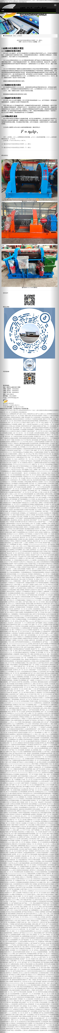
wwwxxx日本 (9, 715)
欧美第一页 (15, 854)
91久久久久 (45, 946)
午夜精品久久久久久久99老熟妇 (24, 629)
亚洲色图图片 (30, 429)
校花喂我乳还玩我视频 (49, 842)
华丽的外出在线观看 (21, 541)
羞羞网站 (11, 549)
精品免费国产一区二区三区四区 (37, 593)
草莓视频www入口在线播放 (14, 565)
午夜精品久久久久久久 (29, 476)
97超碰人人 (42, 638)
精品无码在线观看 (17, 473)
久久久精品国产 (28, 495)
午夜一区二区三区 (32, 856)
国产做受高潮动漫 (32, 826)
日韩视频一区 (27, 516)
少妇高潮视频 (42, 776)
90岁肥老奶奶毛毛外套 (44, 657)
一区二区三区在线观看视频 (14, 475)
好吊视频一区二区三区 (44, 652)
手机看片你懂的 (34, 701)
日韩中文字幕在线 (11, 802)
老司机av (36, 950)
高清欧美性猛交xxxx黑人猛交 (12, 920)
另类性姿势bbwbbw (27, 793)
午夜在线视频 (37, 887)
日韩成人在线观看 (48, 623)
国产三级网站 (20, 694)
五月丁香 (28, 570)
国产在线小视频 (45, 967)
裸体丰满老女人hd (12, 821)
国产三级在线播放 (33, 1011)
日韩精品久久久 (45, 609)
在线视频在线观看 (16, 934)
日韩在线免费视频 (40, 441)
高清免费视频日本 (37, 642)
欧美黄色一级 (48, 840)
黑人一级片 (47, 983)
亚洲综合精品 (43, 845)
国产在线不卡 (49, 612)
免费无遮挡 (10, 485)
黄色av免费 (13, 778)
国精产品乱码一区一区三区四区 (15, 415)
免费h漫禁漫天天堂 (21, 457)
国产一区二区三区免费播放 (49, 1018)
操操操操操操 (43, 950)
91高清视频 (10, 671)
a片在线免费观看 (9, 661)
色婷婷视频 (49, 912)
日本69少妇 (20, 640)
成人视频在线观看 (12, 999)
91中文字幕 (9, 917)
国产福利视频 (44, 633)
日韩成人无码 (12, 529)
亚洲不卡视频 (11, 440)
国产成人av (29, 788)
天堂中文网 (26, 737)
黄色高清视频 (24, 497)
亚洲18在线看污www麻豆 (47, 724)
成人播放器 (47, 485)
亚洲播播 (49, 414)
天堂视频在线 (18, 894)
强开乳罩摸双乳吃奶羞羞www (11, 461)
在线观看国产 (20, 778)
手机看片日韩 (34, 959)
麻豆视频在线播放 (22, 945)
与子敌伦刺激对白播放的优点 (45, 563)
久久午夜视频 (33, 466)
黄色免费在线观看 (19, 509)
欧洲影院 (30, 744)
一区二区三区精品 (46, 647)
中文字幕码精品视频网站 (42, 582)
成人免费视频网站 (34, 910)
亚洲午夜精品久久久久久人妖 (24, 878)
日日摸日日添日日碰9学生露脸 (41, 779)
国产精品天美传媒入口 (30, 692)
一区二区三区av (48, 828)
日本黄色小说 (47, 586)
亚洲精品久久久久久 (12, 534)
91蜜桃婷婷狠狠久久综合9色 (13, 523)
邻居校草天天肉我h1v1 (38, 697)
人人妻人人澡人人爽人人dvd (18, 546)
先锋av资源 (19, 986)
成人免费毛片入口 (35, 866)
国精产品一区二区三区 (50, 966)
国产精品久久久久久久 (14, 758)
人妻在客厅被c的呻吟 (32, 424)
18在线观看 (15, 687)
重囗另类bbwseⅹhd (33, 945)
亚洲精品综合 (45, 920)
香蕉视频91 (40, 814)
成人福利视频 (21, 746)
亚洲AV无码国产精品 (45, 551)
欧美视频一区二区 (26, 727)
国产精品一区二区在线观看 (48, 426)
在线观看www (42, 936)
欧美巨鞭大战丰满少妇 (21, 521)
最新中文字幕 (47, 419)
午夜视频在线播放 (36, 818)
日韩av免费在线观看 (16, 720)
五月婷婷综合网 (15, 513)
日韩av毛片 (26, 765)
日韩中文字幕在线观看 (33, 708)
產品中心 (17, 405)
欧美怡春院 (24, 858)
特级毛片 (24, 920)
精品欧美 (10, 623)
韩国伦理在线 (14, 579)
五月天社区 (31, 988)
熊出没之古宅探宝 (11, 878)
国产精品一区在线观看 (48, 495)
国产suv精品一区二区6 (31, 713)
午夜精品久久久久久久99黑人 (34, 600)
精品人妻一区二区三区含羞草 (14, 851)
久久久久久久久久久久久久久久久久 (38, 889)
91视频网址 (15, 891)
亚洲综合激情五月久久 (43, 438)
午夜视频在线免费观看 (16, 476)
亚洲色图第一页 (42, 595)
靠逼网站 (31, 539)
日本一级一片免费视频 (27, 657)
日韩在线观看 (29, 798)
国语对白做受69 (35, 546)
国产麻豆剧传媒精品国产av (38, 755)
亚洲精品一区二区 (37, 842)
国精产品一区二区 (9, 757)
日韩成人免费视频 (9, 607)
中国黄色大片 (12, 582)
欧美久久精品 (45, 851)
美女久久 (16, 805)
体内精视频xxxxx (39, 732)
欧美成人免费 (41, 475)
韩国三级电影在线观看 (28, 577)
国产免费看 (16, 428)
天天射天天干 (35, 922)
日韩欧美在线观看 (20, 603)
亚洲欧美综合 (38, 703)
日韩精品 (21, 717)
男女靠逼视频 (11, 684)
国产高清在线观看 (41, 476)
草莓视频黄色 (10, 617)
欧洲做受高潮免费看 (43, 428)
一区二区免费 (21, 478)
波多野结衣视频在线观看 (11, 438)
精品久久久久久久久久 (35, 772)
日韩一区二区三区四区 (39, 602)
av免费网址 (43, 995)
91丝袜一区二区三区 (27, 779)
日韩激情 (32, 485)
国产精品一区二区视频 (41, 457)
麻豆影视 (26, 520)
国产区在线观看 (41, 769)
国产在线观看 (45, 939)
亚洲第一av (46, 744)
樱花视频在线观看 (25, 443)
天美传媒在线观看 (48, 502)
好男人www (49, 635)
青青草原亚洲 (25, 426)
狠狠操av (28, 842)
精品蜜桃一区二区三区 (44, 466)
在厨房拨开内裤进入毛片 (23, 455)
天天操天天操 (33, 694)
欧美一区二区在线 (28, 880)
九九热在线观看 (49, 536)
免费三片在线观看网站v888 (21, 485)
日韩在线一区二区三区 (40, 616)
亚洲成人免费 (28, 640)
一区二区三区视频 (11, 710)
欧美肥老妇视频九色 (36, 946)
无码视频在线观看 (20, 607)
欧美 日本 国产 (45, 722)
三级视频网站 (14, 614)
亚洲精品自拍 (46, 818)
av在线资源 (11, 1011)
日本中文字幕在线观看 (34, 859)
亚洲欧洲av (37, 739)
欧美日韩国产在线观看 (39, 880)
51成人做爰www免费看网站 (15, 677)
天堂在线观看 (25, 626)
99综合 (25, 414)
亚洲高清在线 (20, 997)
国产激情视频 (34, 628)
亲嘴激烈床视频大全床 (9, 636)
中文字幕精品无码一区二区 (26, 950)
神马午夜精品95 (49, 823)
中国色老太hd (25, 502)
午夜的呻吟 (31, 605)
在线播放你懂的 (8, 866)
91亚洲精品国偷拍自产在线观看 (21, 649)
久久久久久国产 (19, 713)
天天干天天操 (38, 542)
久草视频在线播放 (20, 600)
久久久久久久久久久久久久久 (43, 471)
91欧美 (36, 748)
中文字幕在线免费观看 (44, 553)
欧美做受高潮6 (34, 443)
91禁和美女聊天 (30, 623)
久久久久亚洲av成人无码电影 (12, 426)
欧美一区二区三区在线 (42, 929)
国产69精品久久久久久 (22, 886)
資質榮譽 (4, 27)
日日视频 (46, 515)
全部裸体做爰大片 (27, 734)
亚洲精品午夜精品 (9, 541)
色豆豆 (36, 657)
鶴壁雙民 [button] (5, 31)
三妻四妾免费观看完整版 (29, 736)
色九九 (47, 811)
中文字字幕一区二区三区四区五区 (13, 675)
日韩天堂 (24, 767)
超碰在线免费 (31, 873)
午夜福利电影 (37, 417)
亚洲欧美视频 (16, 790)
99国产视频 (39, 948)
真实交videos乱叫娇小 (48, 570)
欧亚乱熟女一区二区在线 (36, 807)
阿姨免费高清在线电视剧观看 (44, 938)
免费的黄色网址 (15, 964)
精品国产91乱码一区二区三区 (39, 555)
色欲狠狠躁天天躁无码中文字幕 (17, 887)
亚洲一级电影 (27, 753)
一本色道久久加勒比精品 (48, 859)
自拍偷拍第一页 (32, 1004)
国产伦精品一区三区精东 (14, 690)
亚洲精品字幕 (37, 797)
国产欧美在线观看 (37, 415)
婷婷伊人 (47, 433)
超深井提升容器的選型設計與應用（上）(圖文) (18, 144)
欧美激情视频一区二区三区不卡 (12, 504)
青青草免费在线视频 (49, 964)
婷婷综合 (15, 419)
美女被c (25, 819)
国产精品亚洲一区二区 (10, 553)
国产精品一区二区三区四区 (45, 849)
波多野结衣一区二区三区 (21, 609)
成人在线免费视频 (25, 536)
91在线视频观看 (47, 659)
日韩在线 (39, 508)
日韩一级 (22, 428)
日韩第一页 (47, 534)
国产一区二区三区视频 (43, 838)
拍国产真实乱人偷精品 (24, 555)
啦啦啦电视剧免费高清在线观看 (32, 448)
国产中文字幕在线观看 (32, 645)
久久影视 (32, 502)
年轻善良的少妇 (35, 812)
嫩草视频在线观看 (14, 708)
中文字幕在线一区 (31, 579)
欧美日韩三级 (10, 596)
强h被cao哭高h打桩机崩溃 (23, 818)
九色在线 (46, 455)
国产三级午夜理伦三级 (48, 933)
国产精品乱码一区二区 (37, 596)
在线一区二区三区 (27, 668)
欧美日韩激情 (18, 421)
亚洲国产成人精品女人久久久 (29, 974)
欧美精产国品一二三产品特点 (22, 450)
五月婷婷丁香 (48, 504)
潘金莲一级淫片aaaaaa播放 (16, 1007)
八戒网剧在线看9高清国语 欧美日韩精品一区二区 (25, 760)
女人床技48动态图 (38, 899)
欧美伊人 (38, 529)
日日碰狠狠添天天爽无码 (29, 591)
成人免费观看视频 (25, 936)
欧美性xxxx (11, 626)
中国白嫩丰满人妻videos (42, 997)
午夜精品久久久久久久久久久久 (25, 511)
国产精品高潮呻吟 (48, 906)
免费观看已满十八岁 (46, 488)
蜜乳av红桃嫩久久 (30, 875)
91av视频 (49, 617)
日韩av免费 (17, 584)
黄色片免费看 (37, 468)
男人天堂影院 (28, 797)
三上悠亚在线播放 (40, 569)
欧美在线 (43, 825)
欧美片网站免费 (14, 1006)
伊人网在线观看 (24, 488)
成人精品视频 (21, 1018)
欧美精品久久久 (46, 670)
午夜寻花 (17, 626)
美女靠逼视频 (32, 508)
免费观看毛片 (9, 577)
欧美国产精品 (42, 1011)
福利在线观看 (37, 798)
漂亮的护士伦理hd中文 (19, 562)
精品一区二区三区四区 (30, 865)
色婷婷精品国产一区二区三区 (11, 488)
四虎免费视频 (35, 753)
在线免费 (43, 527)
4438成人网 (46, 492)
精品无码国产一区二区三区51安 (36, 431)
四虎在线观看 (29, 771)
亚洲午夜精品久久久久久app (18, 788)
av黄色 (44, 469)
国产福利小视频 (27, 602)
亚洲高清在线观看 (37, 751)
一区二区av (31, 459)
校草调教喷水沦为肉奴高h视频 (49, 821)
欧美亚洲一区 (23, 825)
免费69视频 (48, 941)
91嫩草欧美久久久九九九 (42, 577)
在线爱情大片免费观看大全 (9, 586)
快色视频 (20, 481)
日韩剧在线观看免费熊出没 (27, 931)
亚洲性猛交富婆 (12, 732)
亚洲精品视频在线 (13, 809)
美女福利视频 (38, 1018)
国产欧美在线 (40, 515)
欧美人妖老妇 (39, 532)
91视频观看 (16, 654)
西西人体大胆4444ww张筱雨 (40, 684)
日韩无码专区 (16, 537)
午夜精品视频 (9, 905)
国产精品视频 (43, 440)
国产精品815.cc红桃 (22, 762)
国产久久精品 (9, 494)
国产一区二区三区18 (14, 422)
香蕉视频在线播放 (44, 443)
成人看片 (12, 629)
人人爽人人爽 (31, 858)
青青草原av (35, 481)
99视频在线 (37, 647)
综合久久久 (11, 603)
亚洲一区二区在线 (11, 468)
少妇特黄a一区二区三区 (18, 1013)
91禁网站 (48, 720)
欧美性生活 (37, 939)
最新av (21, 602)
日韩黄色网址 (27, 656)
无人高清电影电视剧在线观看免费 (29, 551)
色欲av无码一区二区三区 (29, 475)
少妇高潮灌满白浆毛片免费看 (45, 560)
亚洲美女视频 (30, 603)
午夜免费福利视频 (28, 565)
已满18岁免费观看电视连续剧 (31, 434)
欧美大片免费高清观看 (39, 537)
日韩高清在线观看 (26, 596)
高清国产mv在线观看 (46, 727)
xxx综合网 (33, 725)
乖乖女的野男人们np (9, 724)
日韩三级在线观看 (14, 429)
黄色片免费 (17, 666)
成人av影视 (38, 509)
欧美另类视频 (13, 812)
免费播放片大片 (15, 441)
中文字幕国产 (23, 490)
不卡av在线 (28, 724)
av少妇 (15, 494)
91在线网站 (46, 931)
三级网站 (14, 640)
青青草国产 (27, 847)
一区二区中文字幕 (9, 663)
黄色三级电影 (21, 802)
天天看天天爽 (9, 434)
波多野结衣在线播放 (47, 772)
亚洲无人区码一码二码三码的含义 (44, 584)
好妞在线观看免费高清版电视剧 (27, 438)
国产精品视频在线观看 (27, 445)
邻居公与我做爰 (10, 521)
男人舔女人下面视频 (22, 544)
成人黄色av (43, 898)
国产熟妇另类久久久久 (50, 1023)
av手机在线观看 (43, 1002)
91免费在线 (22, 948)
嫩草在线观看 (20, 529)
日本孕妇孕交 (33, 838)
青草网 (42, 743)
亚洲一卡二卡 (22, 623)
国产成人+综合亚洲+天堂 (20, 556)
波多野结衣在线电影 (14, 657)
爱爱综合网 (31, 497)
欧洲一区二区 (29, 1013)
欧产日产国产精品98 (37, 506)
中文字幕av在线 (15, 576)
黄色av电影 (50, 833)
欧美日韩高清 (45, 886)
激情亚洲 (19, 734)
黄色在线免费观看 (16, 912)
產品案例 (5, 405)
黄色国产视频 (47, 542)
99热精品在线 (35, 501)
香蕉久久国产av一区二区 (33, 422)
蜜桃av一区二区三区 (19, 960)
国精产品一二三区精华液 (24, 501)
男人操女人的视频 (49, 506)
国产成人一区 (24, 666)
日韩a (32, 450)
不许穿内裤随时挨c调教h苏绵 (35, 619)
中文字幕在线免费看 (45, 487)
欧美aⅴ (42, 718)
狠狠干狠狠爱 (25, 783)
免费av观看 (35, 924)
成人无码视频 (21, 447)
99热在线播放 (45, 417)
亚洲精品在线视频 (21, 619)
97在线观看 (23, 429)
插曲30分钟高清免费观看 (28, 938)
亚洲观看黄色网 (23, 730)
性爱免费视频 (9, 805)
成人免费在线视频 (39, 494)
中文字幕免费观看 (22, 791)
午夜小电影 (23, 899)
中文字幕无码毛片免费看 (29, 901)
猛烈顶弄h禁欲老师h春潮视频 (30, 421)
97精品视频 (29, 877)
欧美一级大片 (50, 847)
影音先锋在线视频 (12, 957)
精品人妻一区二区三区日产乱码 (41, 447)
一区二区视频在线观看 (28, 758)
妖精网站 (33, 814)
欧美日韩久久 (33, 913)
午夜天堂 (18, 823)
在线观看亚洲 (25, 790)
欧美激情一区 (43, 581)
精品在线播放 (38, 933)
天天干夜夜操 (28, 534)
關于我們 (5, 403)
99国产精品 (18, 736)
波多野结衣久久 (13, 558)
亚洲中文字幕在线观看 (26, 964)
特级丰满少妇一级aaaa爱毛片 (22, 946)
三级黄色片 (18, 591)
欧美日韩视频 (21, 569)
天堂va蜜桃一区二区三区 (35, 624)
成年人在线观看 (17, 892)
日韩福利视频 (42, 617)
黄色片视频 (16, 515)
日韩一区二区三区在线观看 (44, 694)
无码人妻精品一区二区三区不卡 (43, 605)
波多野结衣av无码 (13, 602)
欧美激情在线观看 (22, 988)
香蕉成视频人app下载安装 (11, 542)
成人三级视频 (30, 1018)
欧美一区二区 (18, 969)
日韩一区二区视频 (35, 523)
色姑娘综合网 (20, 582)
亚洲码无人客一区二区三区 (9, 478)
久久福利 (49, 581)
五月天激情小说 (31, 823)
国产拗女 (29, 899)
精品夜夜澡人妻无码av (17, 520)
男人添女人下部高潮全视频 (44, 677)
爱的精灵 (39, 692)
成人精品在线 (39, 499)
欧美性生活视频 (49, 730)
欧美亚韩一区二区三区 (24, 687)
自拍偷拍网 (14, 1004)
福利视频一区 (20, 875)
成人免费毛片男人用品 (49, 640)
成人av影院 (26, 549)
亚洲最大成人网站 (23, 539)
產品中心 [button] (5, 14)
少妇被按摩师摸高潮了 (31, 729)
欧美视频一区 (9, 459)
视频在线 (19, 710)
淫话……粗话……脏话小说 (28, 690)
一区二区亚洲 (38, 832)
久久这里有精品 (42, 671)
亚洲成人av (49, 769)
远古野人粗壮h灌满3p (23, 838)
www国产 (40, 957)
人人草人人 (11, 722)
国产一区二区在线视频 (47, 711)
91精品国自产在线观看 (18, 633)
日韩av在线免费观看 (47, 509)
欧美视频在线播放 (37, 570)
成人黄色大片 (11, 600)
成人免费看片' (10, 706)
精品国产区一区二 (38, 629)
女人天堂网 (18, 722)
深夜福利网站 (34, 781)
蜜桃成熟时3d (50, 527)
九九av (35, 952)
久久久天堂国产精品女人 (39, 525)
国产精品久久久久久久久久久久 (43, 621)
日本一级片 (41, 536)
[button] (4, 516)
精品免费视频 (24, 673)
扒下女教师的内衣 (32, 513)
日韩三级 (19, 668)
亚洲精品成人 (46, 508)
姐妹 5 (33, 687)
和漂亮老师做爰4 (28, 739)
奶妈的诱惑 (12, 694)
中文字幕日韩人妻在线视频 (30, 440)
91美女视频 (31, 825)
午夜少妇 (37, 1014)
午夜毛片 (22, 461)
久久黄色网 (46, 600)
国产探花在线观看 (14, 936)
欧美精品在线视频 (23, 732)
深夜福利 (44, 981)
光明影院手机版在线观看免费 (29, 567)
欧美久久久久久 (43, 1000)
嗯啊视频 (36, 1013)
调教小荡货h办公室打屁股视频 (9, 499)
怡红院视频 (11, 840)
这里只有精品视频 (9, 506)
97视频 (13, 502)
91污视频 (18, 567)
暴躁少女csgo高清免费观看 (37, 576)
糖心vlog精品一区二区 (15, 462)
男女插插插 (31, 490)
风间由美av (22, 515)
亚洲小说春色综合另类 (10, 811)
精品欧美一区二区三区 (29, 840)
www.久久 (31, 621)
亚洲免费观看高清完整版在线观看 (13, 527)
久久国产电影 (46, 751)
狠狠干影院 (28, 415)
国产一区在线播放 (29, 1014)
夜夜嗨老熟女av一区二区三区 (42, 574)
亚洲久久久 (36, 663)
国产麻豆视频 (13, 832)
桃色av (32, 452)
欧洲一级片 (24, 635)
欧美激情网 (28, 633)
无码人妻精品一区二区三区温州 (50, 422)
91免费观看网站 (18, 434)
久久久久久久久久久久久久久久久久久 (17, 772)
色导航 (30, 609)
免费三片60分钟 (43, 959)
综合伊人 (31, 441)
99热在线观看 (36, 461)
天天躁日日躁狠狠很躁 (43, 656)
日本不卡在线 (47, 619)
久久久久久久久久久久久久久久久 (22, 464)
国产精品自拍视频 (38, 565)
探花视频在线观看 (45, 661)
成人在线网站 (37, 495)
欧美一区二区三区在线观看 (48, 797)
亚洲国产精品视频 (29, 509)
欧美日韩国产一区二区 (36, 520)
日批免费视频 (49, 464)
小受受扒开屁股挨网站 (42, 778)
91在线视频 (38, 598)
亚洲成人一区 (45, 468)
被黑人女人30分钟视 (35, 765)
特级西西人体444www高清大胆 (21, 973)
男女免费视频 (22, 680)
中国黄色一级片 (30, 569)
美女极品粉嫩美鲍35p (13, 1025)
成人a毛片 (17, 671)
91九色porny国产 (33, 776)
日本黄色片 (43, 1027)
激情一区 (46, 565)
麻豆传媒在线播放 (20, 617)
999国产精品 (23, 889)
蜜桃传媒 (34, 428)
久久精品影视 (9, 450)
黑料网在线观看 (9, 781)
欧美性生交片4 (30, 1027)
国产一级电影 (30, 680)
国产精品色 (29, 461)
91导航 (49, 497)
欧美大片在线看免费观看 (14, 659)
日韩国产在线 (9, 727)
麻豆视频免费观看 (25, 863)
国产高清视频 (37, 981)
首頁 (3, 10)
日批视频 (24, 823)
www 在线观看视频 (47, 518)
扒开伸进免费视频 (40, 758)
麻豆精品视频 (49, 450)
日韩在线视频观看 (28, 494)
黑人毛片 (24, 976)
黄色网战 (19, 471)
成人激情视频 (34, 750)
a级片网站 (47, 607)
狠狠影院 (42, 434)
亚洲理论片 (31, 588)
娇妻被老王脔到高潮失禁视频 (15, 685)
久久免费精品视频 (25, 628)
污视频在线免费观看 (17, 548)
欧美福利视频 (25, 701)
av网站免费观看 (28, 955)
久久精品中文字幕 (38, 534)
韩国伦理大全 (31, 414)
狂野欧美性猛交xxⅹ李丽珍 (18, 718)
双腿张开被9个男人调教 (26, 654)
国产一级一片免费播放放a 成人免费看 (45, 490)
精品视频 (18, 502)
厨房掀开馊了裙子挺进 (22, 913)
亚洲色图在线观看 (24, 483)
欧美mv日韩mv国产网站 (22, 621)
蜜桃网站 (29, 487)
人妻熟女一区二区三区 (38, 548)
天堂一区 (22, 983)
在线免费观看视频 (43, 748)
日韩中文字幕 (16, 927)
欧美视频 (13, 574)
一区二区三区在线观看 (15, 976)
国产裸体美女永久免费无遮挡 (42, 603)
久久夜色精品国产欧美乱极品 (45, 901)
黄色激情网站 (16, 699)
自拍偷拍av (18, 767)
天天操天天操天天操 (23, 696)
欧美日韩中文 (34, 936)
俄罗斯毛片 (33, 870)
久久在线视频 (38, 1020)
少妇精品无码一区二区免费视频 (42, 767)
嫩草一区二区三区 (39, 450)
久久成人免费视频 (19, 797)
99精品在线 (29, 562)
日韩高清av (28, 428)
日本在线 (21, 849)
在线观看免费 (42, 567)
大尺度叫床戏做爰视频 (40, 588)
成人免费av (43, 530)
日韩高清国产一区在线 (35, 670)
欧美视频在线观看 (30, 997)
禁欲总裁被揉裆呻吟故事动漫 (41, 903)
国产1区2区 (42, 924)
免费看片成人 (47, 532)
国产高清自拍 (13, 682)
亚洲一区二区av (48, 795)
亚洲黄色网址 (45, 798)
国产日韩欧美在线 (21, 953)
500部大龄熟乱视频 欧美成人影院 (11, 624)
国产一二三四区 (47, 1025)
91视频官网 (21, 821)
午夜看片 (45, 415)
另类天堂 (14, 530)
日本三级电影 (21, 868)
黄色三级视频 (33, 884)
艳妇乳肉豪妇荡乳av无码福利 (46, 854)
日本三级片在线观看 (41, 497)
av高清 (16, 623)
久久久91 (20, 967)
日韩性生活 (31, 521)
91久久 (12, 736)
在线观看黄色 (37, 609)
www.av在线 (49, 825)
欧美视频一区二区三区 (30, 677)
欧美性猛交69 (14, 480)
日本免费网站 (19, 549)
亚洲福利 (31, 851)
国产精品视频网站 (23, 499)
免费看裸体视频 (38, 504)
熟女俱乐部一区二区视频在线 (14, 880)
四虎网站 (31, 542)
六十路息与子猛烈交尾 (49, 788)
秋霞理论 (21, 534)
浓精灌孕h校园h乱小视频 (17, 417)
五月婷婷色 (34, 682)
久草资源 (13, 605)
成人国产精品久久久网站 (50, 816)
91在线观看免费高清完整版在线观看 (40, 715)
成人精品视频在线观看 (23, 678)
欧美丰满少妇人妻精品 (37, 455)
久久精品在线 (16, 816)
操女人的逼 (49, 431)
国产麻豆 (28, 558)
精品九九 (19, 966)
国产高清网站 (12, 511)
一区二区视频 (13, 967)
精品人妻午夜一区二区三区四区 (19, 689)
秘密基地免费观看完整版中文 (23, 506)
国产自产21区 (32, 673)
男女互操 (37, 898)
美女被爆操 (15, 483)
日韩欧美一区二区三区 (44, 978)
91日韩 (36, 1002)
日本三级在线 (9, 609)
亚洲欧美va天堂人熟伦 (19, 704)
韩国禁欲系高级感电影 (19, 570)
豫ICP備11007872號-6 (18, 407)
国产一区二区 (47, 814)
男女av (25, 805)
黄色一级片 (46, 882)
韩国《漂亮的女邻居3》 (33, 920)
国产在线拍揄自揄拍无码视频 (40, 650)
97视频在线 (17, 727)
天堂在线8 (17, 596)
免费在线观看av (49, 494)
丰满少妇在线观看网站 (48, 856)
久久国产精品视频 (35, 631)
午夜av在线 (22, 579)
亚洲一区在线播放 (42, 473)
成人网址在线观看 (42, 762)
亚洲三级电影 (42, 837)
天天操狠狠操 (30, 704)
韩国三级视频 (20, 589)
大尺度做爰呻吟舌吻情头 (14, 508)
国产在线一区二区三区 (18, 771)
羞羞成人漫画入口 (20, 877)
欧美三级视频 (12, 762)
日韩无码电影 (35, 724)
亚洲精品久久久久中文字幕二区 (36, 976)
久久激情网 (33, 560)
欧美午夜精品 (26, 523)
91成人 (16, 459)
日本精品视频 (12, 589)
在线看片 (41, 481)
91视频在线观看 (14, 490)
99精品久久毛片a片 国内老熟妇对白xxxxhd (18, 985)
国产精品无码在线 (18, 753)
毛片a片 (46, 481)
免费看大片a (22, 558)
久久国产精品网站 (45, 830)
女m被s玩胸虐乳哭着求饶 (33, 741)
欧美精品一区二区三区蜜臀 (38, 800)
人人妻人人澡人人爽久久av (48, 809)
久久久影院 (24, 508)
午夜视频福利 (30, 607)
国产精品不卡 (42, 720)
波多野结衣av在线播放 (35, 626)
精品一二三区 (32, 689)
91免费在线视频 (38, 452)
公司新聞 (19, 35)
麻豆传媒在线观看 (43, 636)
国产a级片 (19, 414)
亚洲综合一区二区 (31, 844)
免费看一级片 (22, 424)
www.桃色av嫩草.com (16, 830)
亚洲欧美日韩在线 (28, 638)
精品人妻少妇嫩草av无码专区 (27, 786)
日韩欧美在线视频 (29, 926)
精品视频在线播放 (30, 529)
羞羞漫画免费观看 (47, 448)
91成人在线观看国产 (45, 910)
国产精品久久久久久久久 (27, 933)
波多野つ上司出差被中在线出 (19, 588)
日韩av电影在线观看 (14, 990)
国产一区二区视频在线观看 (15, 495)
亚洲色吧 (35, 638)
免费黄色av (29, 610)
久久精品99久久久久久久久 (42, 680)
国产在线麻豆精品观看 (20, 487)
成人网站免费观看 (49, 743)
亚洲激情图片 (44, 1028)
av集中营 (27, 778)
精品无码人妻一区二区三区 (40, 541)
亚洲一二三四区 (23, 542)
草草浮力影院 (40, 673)
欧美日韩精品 (46, 598)
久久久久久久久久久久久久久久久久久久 (23, 703)
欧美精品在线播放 (23, 915)
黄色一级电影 (25, 659)
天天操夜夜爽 (9, 946)
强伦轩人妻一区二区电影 (15, 737)
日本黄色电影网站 (42, 865)
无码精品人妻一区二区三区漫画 (33, 717)
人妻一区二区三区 (33, 906)
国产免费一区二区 (14, 785)
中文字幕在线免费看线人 (14, 572)
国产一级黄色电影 (44, 945)
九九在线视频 (12, 818)
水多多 (32, 832)
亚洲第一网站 (43, 556)
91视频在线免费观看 (18, 769)
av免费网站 (44, 523)
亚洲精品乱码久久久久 (41, 791)
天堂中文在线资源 (19, 563)
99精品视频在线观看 (14, 497)
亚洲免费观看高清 (26, 572)
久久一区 (13, 501)
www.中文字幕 (24, 441)
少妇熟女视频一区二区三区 (9, 743)
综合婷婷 (24, 969)
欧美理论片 (44, 546)
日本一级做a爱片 (39, 802)
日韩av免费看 (40, 823)
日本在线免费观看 (44, 760)
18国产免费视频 (35, 830)
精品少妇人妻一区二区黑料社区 (22, 1000)
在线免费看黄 (28, 809)
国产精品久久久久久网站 (13, 899)
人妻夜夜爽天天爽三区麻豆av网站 (13, 847)
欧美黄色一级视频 (39, 607)
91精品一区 (26, 967)
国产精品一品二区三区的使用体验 (38, 666)
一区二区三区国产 (31, 929)
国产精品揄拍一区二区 (27, 939)
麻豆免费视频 (33, 804)
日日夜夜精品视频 (44, 973)
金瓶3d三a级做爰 (30, 515)
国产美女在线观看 (31, 927)
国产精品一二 (39, 485)
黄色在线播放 (14, 664)
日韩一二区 (31, 457)
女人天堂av (12, 619)
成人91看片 (14, 833)
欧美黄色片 (21, 419)
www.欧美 (41, 781)
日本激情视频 (27, 548)
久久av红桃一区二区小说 (27, 785)
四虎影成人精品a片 (27, 462)
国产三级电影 (30, 584)
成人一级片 (28, 922)
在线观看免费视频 (42, 952)
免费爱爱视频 (27, 751)
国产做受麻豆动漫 (33, 595)
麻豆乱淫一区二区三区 (26, 537)
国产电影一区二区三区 (35, 790)
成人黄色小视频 (12, 555)
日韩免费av (14, 481)
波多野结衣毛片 (11, 457)
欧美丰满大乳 (37, 643)
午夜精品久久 (11, 713)
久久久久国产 (48, 596)
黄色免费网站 (37, 711)
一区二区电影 (47, 589)
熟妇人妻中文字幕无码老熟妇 (21, 466)
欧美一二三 (10, 666)
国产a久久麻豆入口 (41, 414)
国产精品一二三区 (48, 511)
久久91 (22, 616)
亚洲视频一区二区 (35, 967)
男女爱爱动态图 (18, 872)
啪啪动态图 (49, 826)
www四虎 (40, 513)
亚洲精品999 (23, 708)
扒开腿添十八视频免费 (14, 445)
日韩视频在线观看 (44, 1007)
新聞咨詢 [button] (5, 22)
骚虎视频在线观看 (12, 539)
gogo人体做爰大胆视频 (37, 516)
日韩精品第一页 (21, 530)
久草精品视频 (27, 481)
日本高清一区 (28, 553)
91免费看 (14, 678)
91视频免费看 (29, 746)
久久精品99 (29, 718)
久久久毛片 (29, 447)
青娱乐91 (32, 778)
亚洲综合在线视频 (15, 804)
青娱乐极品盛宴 (26, 722)
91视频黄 (30, 767)
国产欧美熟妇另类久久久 (48, 461)
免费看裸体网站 (43, 421)
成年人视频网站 (18, 835)
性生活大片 (40, 586)
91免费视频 (45, 790)
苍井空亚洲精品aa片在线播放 (21, 452)
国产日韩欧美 (18, 852)
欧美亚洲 (37, 488)
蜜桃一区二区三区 (49, 549)
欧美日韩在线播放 (40, 811)
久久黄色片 (23, 422)
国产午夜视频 (45, 643)
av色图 (11, 960)
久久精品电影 (30, 999)
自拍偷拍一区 (19, 840)
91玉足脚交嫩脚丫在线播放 (38, 678)
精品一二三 (37, 704)
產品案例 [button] (5, 18)
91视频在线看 (17, 581)
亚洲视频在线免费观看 (14, 593)
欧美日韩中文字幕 (18, 647)
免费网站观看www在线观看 (42, 429)
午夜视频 (15, 680)
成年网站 (34, 656)
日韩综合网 (41, 696)
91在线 (16, 910)
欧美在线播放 (36, 809)
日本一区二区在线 (41, 833)
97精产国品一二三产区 (16, 901)
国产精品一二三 (35, 727)
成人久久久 (10, 1000)
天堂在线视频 (22, 844)
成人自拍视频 (48, 516)
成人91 (26, 694)
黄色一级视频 (12, 645)
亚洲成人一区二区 (50, 424)
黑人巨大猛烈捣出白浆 (41, 687)
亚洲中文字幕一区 (12, 746)
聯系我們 (11, 403)
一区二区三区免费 (28, 433)
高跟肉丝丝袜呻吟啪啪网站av (15, 448)
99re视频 (37, 825)
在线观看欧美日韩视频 (28, 471)
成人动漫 (37, 521)
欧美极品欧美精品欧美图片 (23, 525)
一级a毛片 (25, 473)
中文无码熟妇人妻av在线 (15, 516)
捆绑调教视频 (26, 814)
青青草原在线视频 (43, 992)
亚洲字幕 (35, 553)
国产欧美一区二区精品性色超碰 (14, 436)
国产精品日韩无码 (44, 663)
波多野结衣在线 (29, 616)
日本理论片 (28, 419)
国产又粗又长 (18, 577)
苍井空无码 (21, 553)
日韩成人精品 (35, 661)
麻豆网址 (48, 917)
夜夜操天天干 (45, 649)
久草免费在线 (9, 835)
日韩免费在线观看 (39, 433)
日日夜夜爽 (27, 755)
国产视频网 (25, 469)
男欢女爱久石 (39, 983)
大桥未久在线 (33, 978)
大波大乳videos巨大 (16, 469)
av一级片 (23, 584)
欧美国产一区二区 (18, 692)
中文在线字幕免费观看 (12, 730)
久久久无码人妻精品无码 (42, 459)
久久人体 (21, 854)
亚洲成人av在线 (10, 767)
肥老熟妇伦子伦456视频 (36, 882)
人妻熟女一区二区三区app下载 (26, 454)
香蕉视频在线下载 (39, 785)
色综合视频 (37, 445)
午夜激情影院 (40, 840)
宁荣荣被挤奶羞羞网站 (38, 572)
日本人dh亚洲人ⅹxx (21, 757)
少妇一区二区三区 (18, 433)
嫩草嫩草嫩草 (41, 847)
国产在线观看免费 (23, 586)
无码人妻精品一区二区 (36, 934)
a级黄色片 (49, 936)
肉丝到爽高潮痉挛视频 (39, 480)
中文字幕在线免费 (38, 1023)
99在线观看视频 (44, 737)
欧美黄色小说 (19, 440)
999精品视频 (49, 480)
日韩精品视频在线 (19, 560)
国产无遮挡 (10, 969)
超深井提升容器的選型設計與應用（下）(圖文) (18, 147)
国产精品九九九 (11, 838)
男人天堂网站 (23, 480)
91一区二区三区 (37, 788)
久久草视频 (14, 447)
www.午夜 (30, 748)
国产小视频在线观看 (35, 426)
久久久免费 (24, 624)
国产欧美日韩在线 (44, 645)
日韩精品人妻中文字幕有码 (35, 1025)
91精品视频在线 (22, 859)
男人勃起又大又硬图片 (20, 431)
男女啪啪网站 (12, 922)
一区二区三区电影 (33, 774)
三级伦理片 (9, 570)
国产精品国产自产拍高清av (29, 720)
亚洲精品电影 (34, 973)
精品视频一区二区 (32, 992)
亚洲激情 (27, 750)
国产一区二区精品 (34, 664)
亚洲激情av (23, 513)
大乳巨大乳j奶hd (21, 645)
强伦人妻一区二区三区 (19, 741)
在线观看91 (45, 1020)
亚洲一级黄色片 (42, 729)
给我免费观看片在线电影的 (9, 1018)
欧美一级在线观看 (38, 640)
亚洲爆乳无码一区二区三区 (41, 436)
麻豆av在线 (44, 708)
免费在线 (29, 541)
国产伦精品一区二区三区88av (21, 917)
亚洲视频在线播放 (20, 663)
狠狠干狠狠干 (32, 586)
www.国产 (41, 424)
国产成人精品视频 (14, 889)
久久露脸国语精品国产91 (10, 943)
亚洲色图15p (46, 520)
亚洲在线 (13, 455)
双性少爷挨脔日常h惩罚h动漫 (43, 454)
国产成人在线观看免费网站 (46, 1013)
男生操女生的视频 (28, 436)
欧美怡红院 (29, 711)
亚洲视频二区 (16, 635)
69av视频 (11, 894)
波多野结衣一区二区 (10, 997)
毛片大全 (20, 494)
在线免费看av (26, 682)
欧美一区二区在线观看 (14, 858)
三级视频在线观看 (30, 582)
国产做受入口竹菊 (37, 492)
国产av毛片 (17, 908)
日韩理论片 (31, 891)
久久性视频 (37, 919)
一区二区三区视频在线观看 (9, 454)
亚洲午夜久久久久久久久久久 (41, 699)
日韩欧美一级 (49, 873)
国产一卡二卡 (29, 993)
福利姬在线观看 (13, 849)
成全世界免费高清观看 (36, 863)
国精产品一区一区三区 (38, 464)
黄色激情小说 (29, 417)
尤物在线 (23, 856)
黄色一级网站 (39, 502)
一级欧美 (24, 581)
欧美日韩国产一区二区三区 (43, 990)
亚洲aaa (43, 873)
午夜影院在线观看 (37, 419)
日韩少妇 (28, 478)
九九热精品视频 (30, 983)
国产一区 (32, 488)
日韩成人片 (37, 986)
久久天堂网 (32, 499)
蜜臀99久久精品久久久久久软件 (12, 783)
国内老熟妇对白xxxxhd (36, 659)
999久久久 (31, 732)
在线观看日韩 (47, 513)
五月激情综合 (33, 473)
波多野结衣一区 (23, 459)
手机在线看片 (48, 802)
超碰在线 (21, 809)
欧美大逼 (29, 480)
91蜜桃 (33, 828)
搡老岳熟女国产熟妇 (21, 605)
